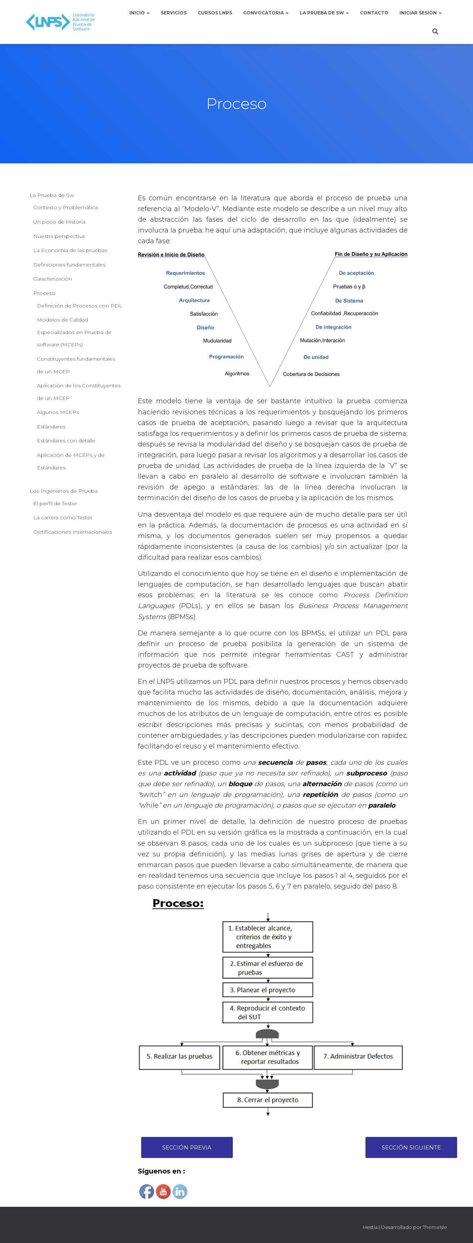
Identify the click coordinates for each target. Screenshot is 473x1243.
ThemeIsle (435, 1227)
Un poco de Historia (59, 221)
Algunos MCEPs (58, 412)
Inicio (139, 13)
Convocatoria (266, 13)
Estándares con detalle (66, 440)
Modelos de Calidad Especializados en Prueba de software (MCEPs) (74, 332)
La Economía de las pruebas (70, 250)
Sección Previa (186, 1147)
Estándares (51, 426)
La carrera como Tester (62, 517)
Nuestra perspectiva (59, 236)
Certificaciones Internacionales (72, 532)
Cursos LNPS (215, 13)
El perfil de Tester (55, 503)
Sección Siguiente (411, 1147)
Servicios (174, 13)
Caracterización (52, 278)
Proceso (44, 293)
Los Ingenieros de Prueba (64, 491)
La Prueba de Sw (324, 13)
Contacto (374, 13)
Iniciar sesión (420, 13)
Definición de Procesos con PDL (79, 305)
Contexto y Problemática (65, 207)
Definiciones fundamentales (69, 264)
